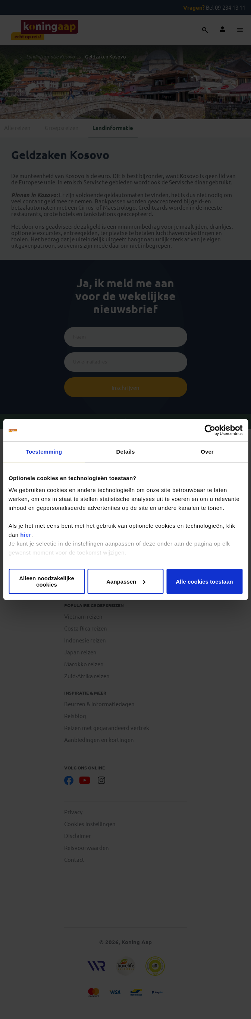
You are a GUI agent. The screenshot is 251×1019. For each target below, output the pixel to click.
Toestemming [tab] (44, 451)
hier (25, 534)
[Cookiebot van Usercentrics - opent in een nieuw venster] (209, 430)
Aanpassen (125, 581)
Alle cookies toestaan (204, 581)
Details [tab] (125, 451)
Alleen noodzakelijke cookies (46, 581)
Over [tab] (207, 451)
